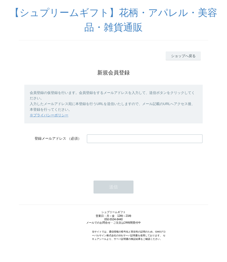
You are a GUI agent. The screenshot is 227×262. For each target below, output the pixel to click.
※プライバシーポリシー (49, 115)
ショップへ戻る (183, 56)
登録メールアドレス (50, 138)
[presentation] (128, 159)
